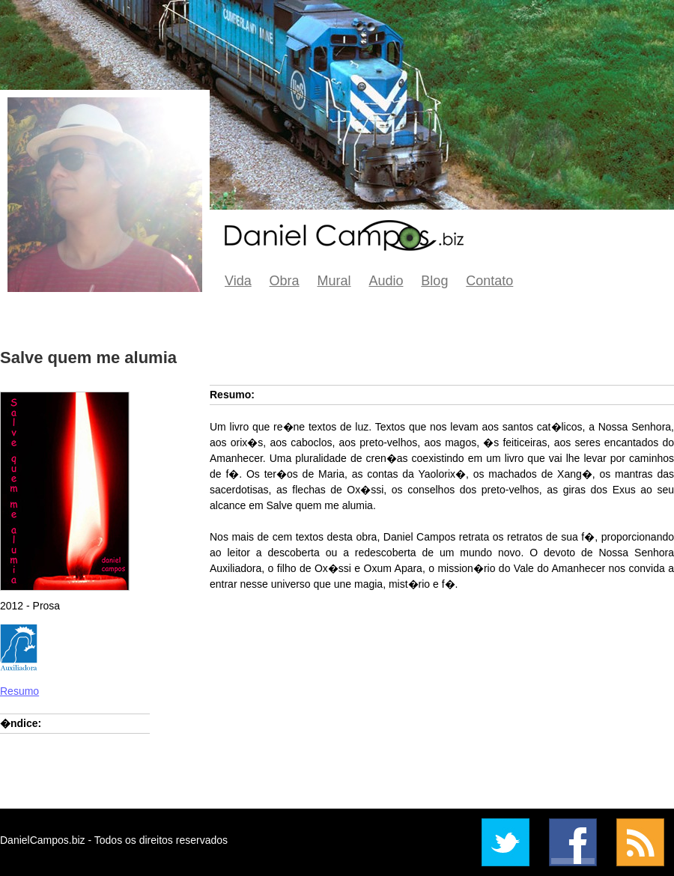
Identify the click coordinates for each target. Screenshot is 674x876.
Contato (489, 280)
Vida (238, 280)
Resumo (19, 691)
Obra (285, 280)
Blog (434, 280)
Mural (334, 280)
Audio (385, 280)
